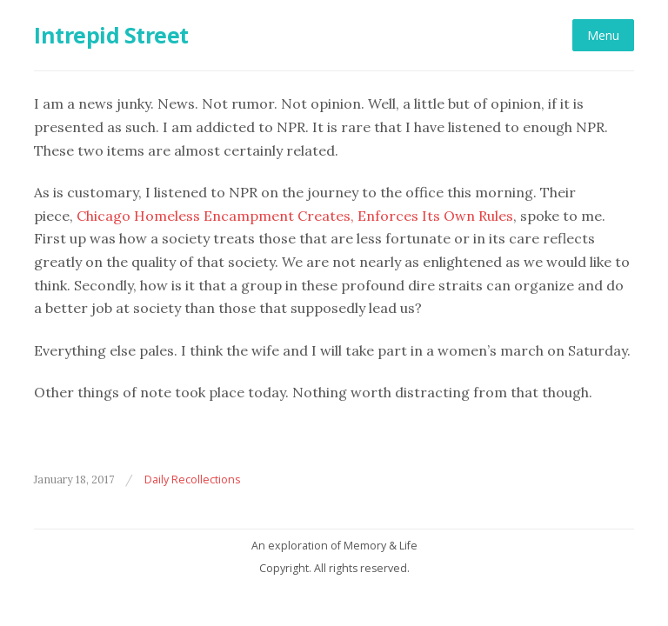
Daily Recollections (192, 479)
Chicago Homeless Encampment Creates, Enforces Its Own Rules (295, 215)
